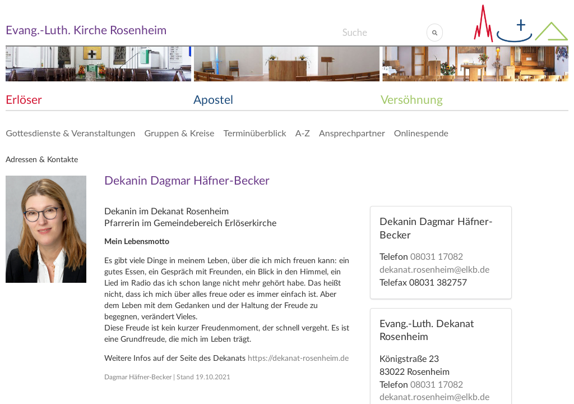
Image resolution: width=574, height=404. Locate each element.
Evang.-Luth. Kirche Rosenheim (86, 30)
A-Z (302, 132)
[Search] (384, 33)
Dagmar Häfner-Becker (138, 377)
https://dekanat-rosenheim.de (298, 358)
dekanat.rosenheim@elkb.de (434, 269)
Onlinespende (421, 132)
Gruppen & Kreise (179, 132)
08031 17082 (436, 256)
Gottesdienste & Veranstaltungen (70, 132)
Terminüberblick (254, 132)
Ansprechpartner (352, 132)
